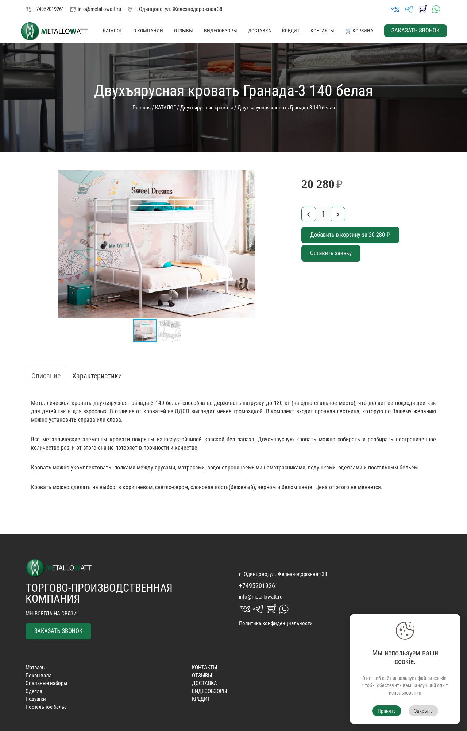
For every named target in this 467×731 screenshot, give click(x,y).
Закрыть (423, 711)
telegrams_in (408, 9)
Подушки (36, 699)
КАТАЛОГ (112, 31)
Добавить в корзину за (350, 235)
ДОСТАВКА (259, 31)
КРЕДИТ (291, 31)
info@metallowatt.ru (95, 9)
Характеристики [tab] (97, 375)
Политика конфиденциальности (276, 623)
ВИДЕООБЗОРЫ (220, 31)
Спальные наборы (46, 683)
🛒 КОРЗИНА (359, 31)
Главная (141, 107)
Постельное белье (46, 707)
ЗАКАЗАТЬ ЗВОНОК (415, 30)
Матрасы (36, 667)
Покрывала (38, 675)
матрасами (191, 467)
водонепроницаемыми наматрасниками (256, 467)
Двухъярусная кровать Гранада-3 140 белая (286, 107)
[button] (281, 177)
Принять (387, 711)
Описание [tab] (46, 375)
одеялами (350, 467)
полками (124, 467)
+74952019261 (45, 9)
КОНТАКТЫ (322, 31)
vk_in (395, 9)
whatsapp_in (436, 9)
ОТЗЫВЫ (183, 31)
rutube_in (422, 9)
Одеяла (34, 691)
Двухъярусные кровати (206, 107)
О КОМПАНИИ (148, 31)
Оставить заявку (331, 253)
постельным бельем (393, 467)
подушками (322, 467)
